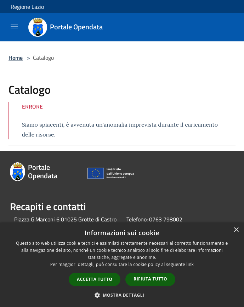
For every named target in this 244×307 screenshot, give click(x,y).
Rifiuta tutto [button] (150, 279)
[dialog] (122, 264)
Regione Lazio (27, 6)
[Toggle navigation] (14, 26)
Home (15, 57)
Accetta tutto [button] (94, 279)
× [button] (236, 230)
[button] (122, 295)
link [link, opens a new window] (190, 264)
